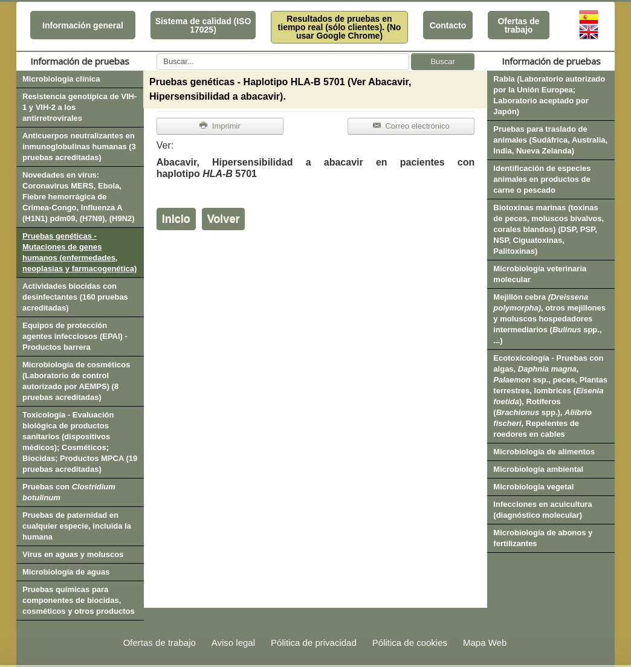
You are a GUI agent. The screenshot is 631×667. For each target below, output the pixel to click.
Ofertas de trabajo (518, 25)
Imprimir (220, 125)
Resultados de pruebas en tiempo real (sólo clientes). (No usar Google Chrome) (339, 27)
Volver (223, 219)
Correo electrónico (411, 125)
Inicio (176, 219)
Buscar (442, 61)
